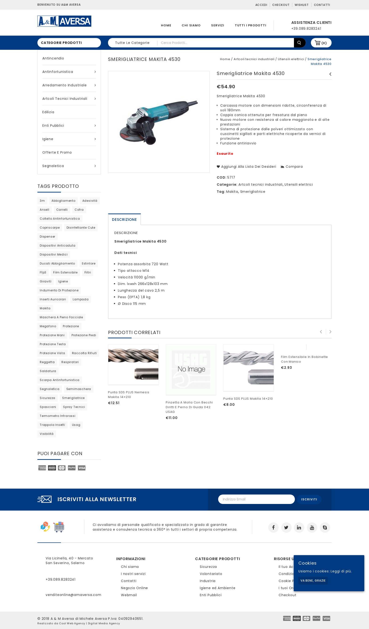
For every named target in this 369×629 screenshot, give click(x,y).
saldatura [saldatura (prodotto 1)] (48, 371)
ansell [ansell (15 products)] (44, 210)
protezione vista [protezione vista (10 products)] (52, 353)
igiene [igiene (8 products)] (63, 281)
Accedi (261, 5)
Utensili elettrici (291, 59)
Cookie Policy (291, 580)
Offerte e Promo (57, 152)
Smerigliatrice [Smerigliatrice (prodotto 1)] (73, 398)
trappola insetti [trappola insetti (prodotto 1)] (52, 425)
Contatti (322, 5)
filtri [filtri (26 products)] (87, 272)
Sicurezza (208, 566)
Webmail (129, 594)
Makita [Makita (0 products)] (45, 308)
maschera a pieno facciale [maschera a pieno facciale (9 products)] (61, 317)
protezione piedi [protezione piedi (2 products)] (84, 335)
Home (166, 25)
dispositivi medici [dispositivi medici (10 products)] (54, 254)
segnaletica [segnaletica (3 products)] (50, 389)
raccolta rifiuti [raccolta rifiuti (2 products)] (84, 353)
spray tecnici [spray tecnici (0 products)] (74, 407)
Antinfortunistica (69, 71)
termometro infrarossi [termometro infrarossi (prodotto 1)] (58, 416)
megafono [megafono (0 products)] (48, 326)
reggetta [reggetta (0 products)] (47, 362)
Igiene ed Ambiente (217, 587)
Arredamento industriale (69, 85)
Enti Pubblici (69, 125)
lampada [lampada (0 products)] (81, 299)
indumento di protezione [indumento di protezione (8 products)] (59, 290)
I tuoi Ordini (289, 587)
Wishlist (302, 5)
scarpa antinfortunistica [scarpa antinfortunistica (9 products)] (60, 380)
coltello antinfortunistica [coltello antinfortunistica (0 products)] (60, 219)
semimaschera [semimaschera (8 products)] (78, 389)
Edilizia (48, 112)
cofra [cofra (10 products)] (79, 210)
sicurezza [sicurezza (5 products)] (47, 398)
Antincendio (53, 58)
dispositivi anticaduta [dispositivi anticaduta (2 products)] (58, 245)
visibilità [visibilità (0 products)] (47, 434)
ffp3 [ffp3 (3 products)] (43, 272)
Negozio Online (134, 587)
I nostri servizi (133, 573)
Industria (208, 580)
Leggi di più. (341, 571)
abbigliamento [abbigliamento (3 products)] (63, 201)
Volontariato (211, 573)
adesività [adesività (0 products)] (89, 201)
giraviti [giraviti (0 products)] (45, 281)
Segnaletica (69, 166)
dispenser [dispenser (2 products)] (47, 237)
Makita (232, 191)
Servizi (217, 25)
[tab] (124, 219)
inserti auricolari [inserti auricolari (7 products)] (53, 299)
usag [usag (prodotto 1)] (76, 425)
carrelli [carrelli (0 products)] (62, 210)
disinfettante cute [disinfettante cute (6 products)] (81, 228)
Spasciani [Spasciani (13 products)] (48, 407)
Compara (294, 166)
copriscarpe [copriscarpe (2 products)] (50, 228)
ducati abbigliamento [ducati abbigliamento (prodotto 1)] (57, 263)
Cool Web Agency (72, 623)
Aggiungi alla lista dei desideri (248, 166)
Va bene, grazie (313, 581)
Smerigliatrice (252, 191)
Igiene (69, 139)
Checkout (280, 5)
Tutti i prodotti (250, 25)
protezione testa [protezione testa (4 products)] (53, 344)
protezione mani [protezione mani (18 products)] (52, 335)
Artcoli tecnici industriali (69, 98)
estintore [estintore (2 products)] (89, 263)
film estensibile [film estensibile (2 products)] (65, 272)
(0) (324, 43)
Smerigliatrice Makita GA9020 (329, 79)
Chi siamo (191, 25)
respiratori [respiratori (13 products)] (70, 362)
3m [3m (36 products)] (42, 201)
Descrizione (124, 219)
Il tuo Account (291, 566)
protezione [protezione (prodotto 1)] (71, 326)
